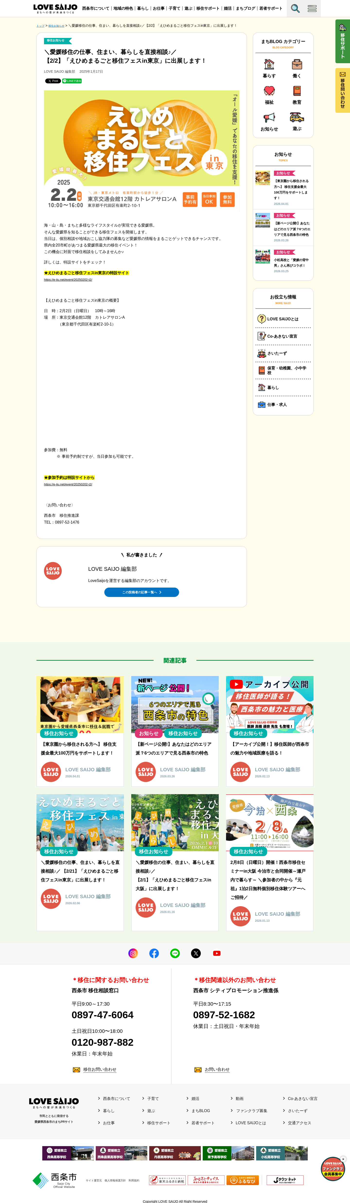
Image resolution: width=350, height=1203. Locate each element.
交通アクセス (297, 1125)
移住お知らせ (58, 41)
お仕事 (159, 8)
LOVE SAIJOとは (248, 1125)
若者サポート (271, 8)
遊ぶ (188, 8)
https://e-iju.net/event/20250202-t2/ (74, 279)
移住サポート (208, 8)
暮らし (143, 8)
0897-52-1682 (232, 1013)
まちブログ (245, 8)
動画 (237, 1101)
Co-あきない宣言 (300, 1101)
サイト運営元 (86, 1177)
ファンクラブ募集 (249, 1113)
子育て (174, 8)
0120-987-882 (110, 1044)
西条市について (95, 8)
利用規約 (137, 1177)
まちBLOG (198, 1113)
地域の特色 (123, 8)
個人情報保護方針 (113, 1177)
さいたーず (295, 1113)
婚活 (228, 8)
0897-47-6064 (110, 1013)
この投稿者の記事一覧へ (141, 591)
